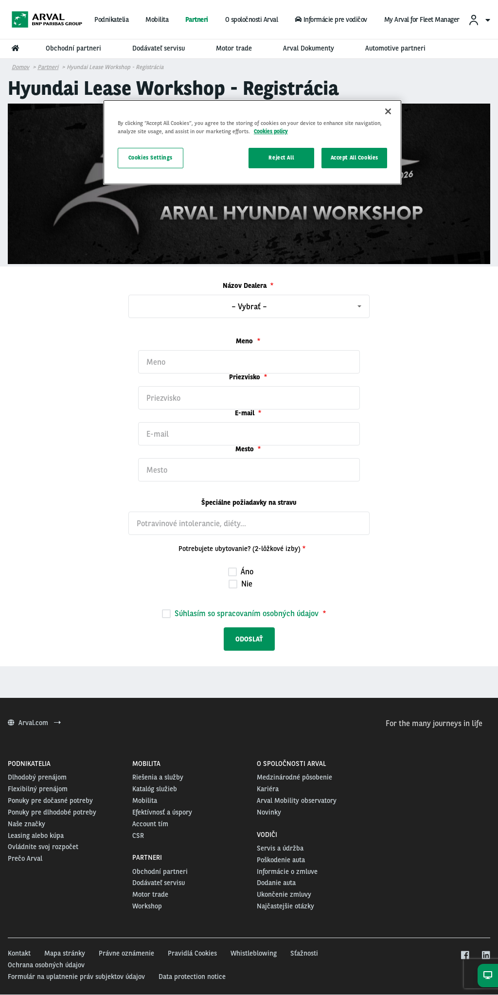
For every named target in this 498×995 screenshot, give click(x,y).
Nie (240, 583)
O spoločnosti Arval (251, 19)
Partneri (196, 19)
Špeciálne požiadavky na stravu (249, 502)
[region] (252, 142)
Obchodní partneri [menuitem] (73, 48)
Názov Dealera (245, 285)
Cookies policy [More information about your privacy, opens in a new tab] (271, 131)
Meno (245, 341)
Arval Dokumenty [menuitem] (308, 48)
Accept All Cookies (354, 157)
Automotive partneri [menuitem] (395, 48)
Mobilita (156, 19)
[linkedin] (485, 955)
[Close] (388, 111)
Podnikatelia (111, 19)
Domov (20, 67)
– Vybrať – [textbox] (249, 306)
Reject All (281, 157)
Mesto (245, 448)
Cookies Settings (150, 157)
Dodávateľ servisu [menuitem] (158, 48)
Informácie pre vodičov (331, 19)
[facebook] (464, 955)
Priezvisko (245, 376)
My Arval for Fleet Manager (422, 19)
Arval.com (34, 723)
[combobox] (249, 306)
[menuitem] (479, 19)
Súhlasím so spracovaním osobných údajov (247, 613)
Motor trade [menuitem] (234, 48)
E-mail (245, 412)
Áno (240, 571)
